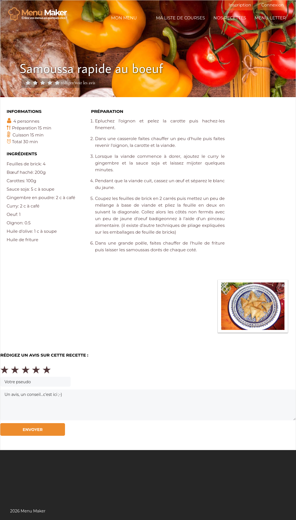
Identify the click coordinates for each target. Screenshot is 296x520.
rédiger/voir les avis (78, 83)
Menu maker (40, 14)
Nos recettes (230, 17)
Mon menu (124, 17)
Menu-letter (270, 17)
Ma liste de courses (180, 17)
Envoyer (32, 429)
